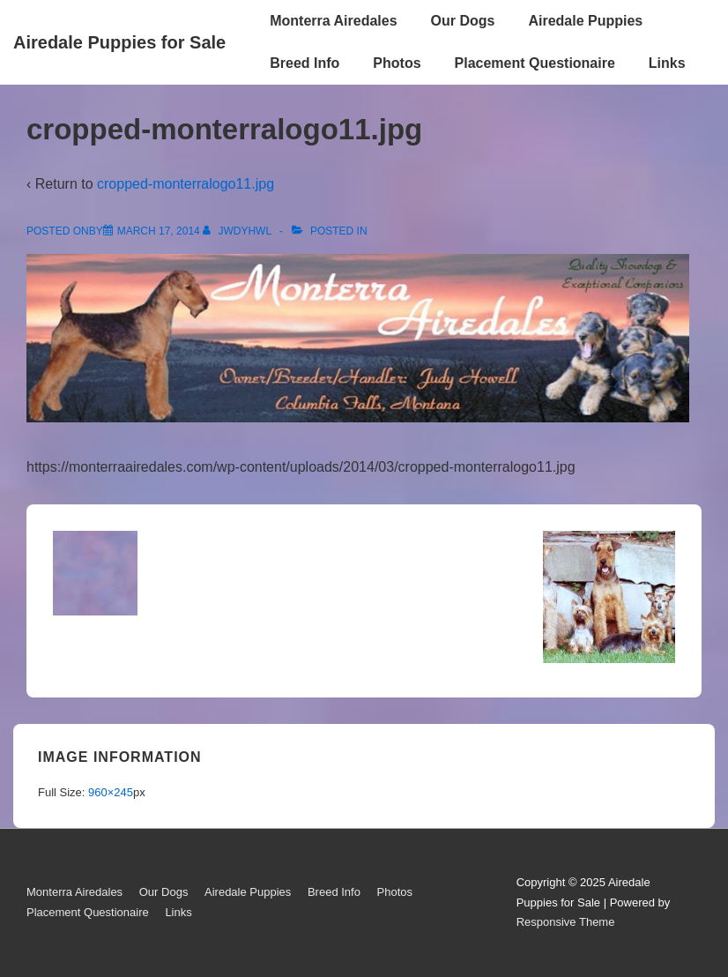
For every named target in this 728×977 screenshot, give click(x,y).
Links (667, 63)
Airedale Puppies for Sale (119, 42)
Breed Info (304, 63)
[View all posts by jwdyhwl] (238, 231)
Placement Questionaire (535, 63)
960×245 (110, 792)
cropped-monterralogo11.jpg (185, 183)
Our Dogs (463, 20)
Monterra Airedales (333, 20)
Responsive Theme (565, 922)
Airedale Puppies (585, 20)
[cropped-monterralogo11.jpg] (158, 231)
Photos (396, 63)
